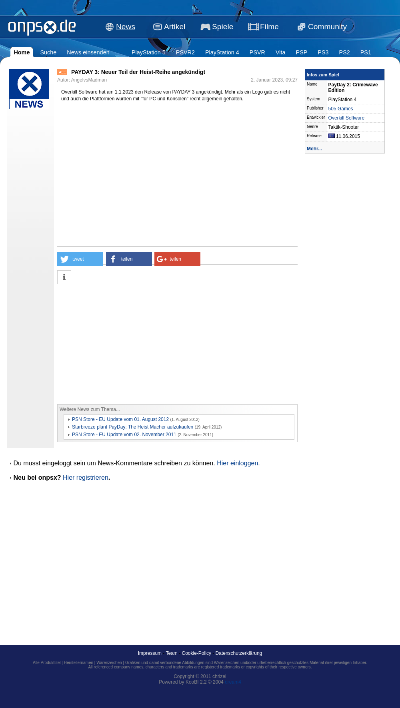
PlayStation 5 (149, 52)
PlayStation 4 (222, 52)
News (125, 26)
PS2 (344, 52)
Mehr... (314, 149)
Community (327, 26)
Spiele (222, 26)
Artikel (174, 26)
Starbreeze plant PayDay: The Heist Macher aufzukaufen (132, 427)
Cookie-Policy (196, 653)
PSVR (257, 52)
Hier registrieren (85, 477)
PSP (302, 52)
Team (172, 653)
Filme (269, 26)
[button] (80, 259)
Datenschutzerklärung (239, 653)
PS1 (365, 52)
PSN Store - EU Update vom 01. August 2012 (120, 419)
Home (22, 52)
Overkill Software (346, 118)
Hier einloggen (237, 463)
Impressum (150, 653)
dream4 (233, 682)
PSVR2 (185, 52)
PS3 (323, 52)
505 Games (340, 109)
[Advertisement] (142, 344)
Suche (48, 52)
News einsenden (88, 52)
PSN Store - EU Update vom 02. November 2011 (124, 434)
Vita (281, 52)
